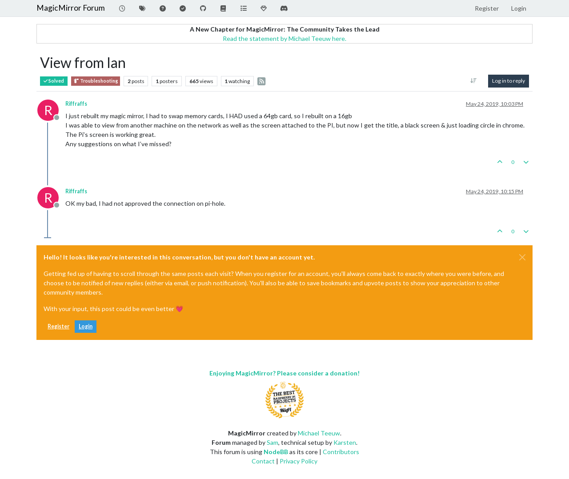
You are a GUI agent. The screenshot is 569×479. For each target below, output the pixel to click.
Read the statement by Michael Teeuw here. (284, 38)
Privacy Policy (298, 461)
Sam (272, 442)
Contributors (341, 451)
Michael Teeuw (319, 433)
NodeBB (276, 451)
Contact (263, 461)
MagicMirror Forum (70, 7)
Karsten (344, 442)
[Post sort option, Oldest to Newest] (473, 81)
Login (85, 326)
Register (58, 326)
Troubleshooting (95, 81)
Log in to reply (508, 80)
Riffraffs (76, 103)
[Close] (522, 257)
